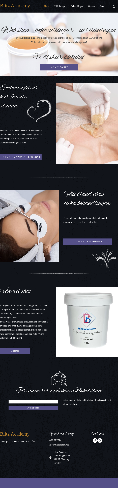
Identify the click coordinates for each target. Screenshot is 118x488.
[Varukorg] (114, 6)
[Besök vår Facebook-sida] (95, 440)
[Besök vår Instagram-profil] (99, 440)
